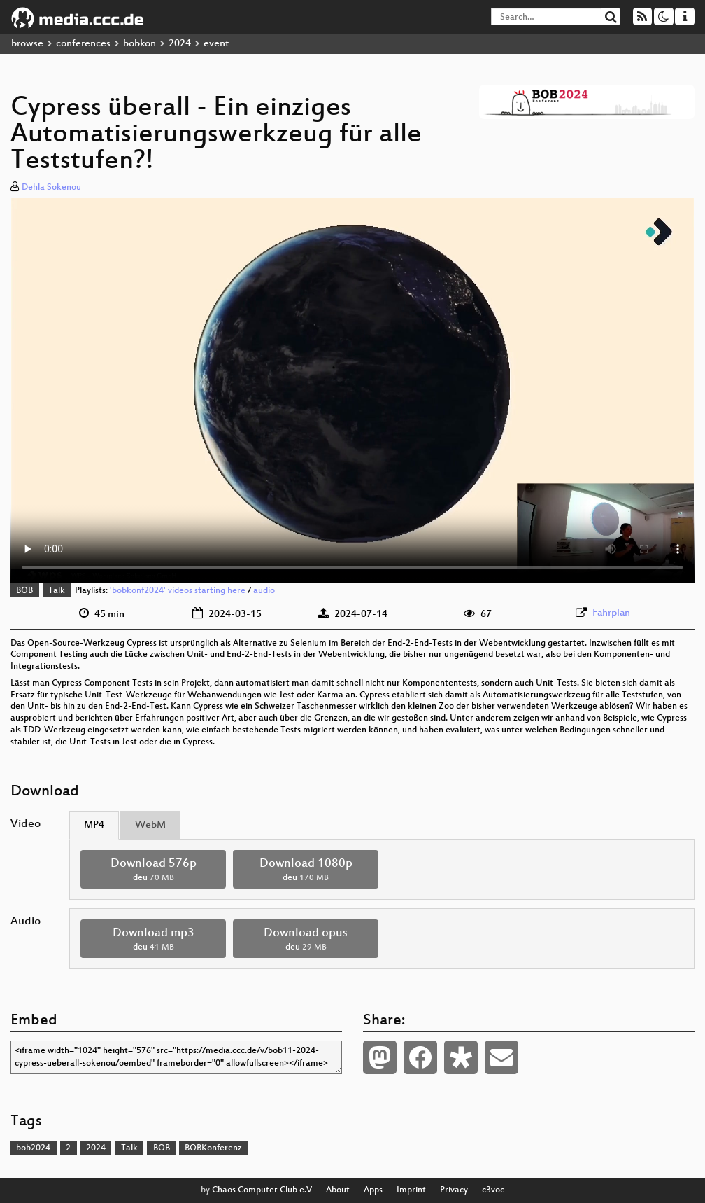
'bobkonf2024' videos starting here (177, 591)
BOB (24, 591)
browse (27, 44)
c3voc (493, 1190)
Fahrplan (611, 613)
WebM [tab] (150, 825)
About (338, 1190)
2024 (180, 44)
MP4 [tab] (94, 825)
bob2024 (33, 1148)
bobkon (139, 44)
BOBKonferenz (213, 1148)
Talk (56, 591)
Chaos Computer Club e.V (262, 1190)
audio (264, 591)
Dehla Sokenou (51, 188)
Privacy (454, 1190)
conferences (83, 44)
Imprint (411, 1190)
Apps (373, 1190)
